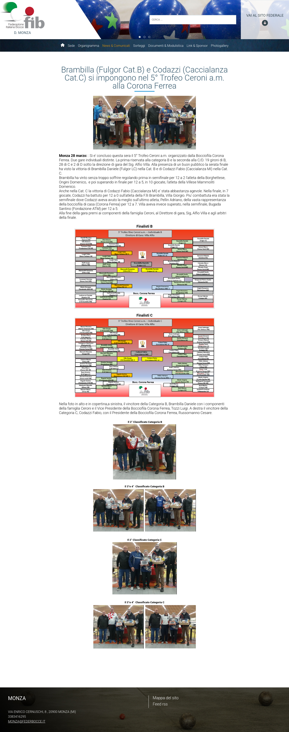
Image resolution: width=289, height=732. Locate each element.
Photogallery (220, 46)
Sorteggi (139, 46)
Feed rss (160, 704)
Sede (71, 46)
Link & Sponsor (197, 46)
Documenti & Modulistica (165, 46)
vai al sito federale (264, 15)
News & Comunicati (116, 46)
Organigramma (88, 46)
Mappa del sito (166, 697)
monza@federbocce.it (26, 721)
